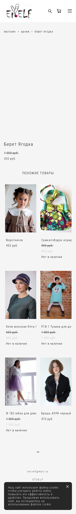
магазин (10, 31)
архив (25, 31)
